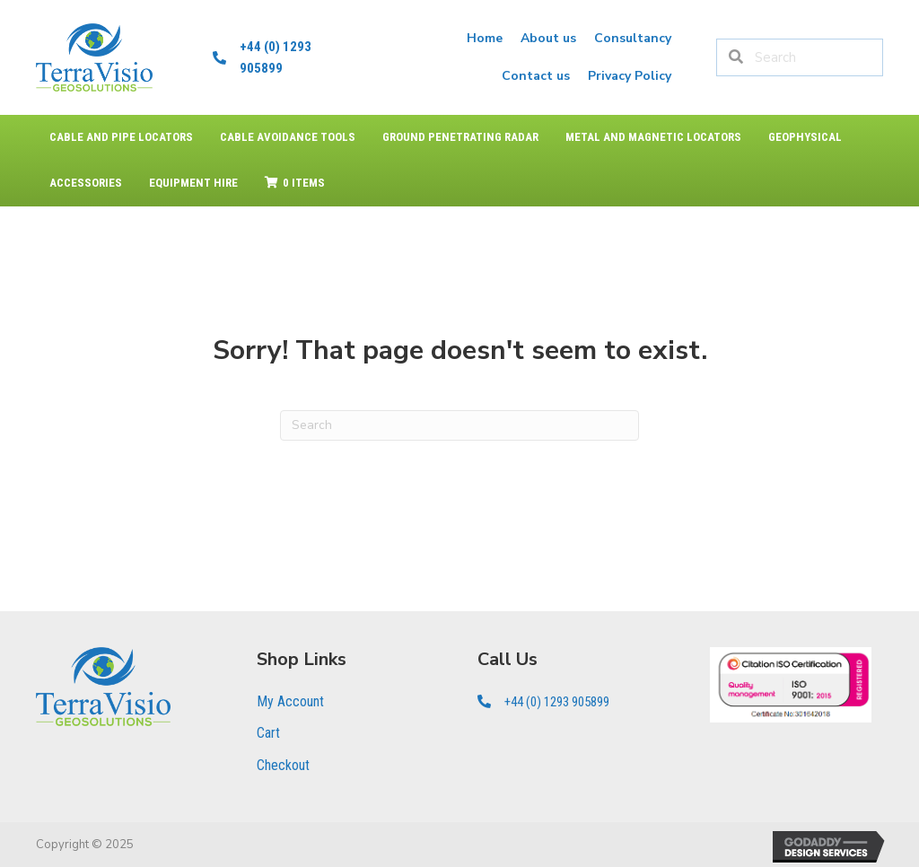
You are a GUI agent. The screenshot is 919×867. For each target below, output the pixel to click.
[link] (485, 38)
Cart (268, 732)
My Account (290, 701)
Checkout (283, 765)
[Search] (459, 425)
